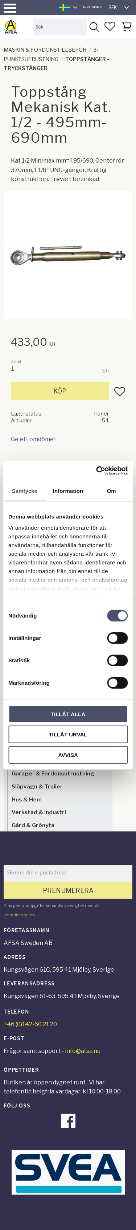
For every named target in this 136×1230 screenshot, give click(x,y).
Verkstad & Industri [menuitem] (39, 812)
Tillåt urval (68, 734)
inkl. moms (92, 7)
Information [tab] (68, 490)
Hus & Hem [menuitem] (27, 799)
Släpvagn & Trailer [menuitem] (37, 786)
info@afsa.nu (82, 1051)
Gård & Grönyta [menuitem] (33, 825)
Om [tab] (111, 490)
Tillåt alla (68, 714)
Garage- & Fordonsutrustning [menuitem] (53, 773)
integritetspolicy (19, 914)
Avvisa (68, 755)
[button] (10, 8)
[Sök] (94, 26)
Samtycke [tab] (24, 490)
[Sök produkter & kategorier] (60, 26)
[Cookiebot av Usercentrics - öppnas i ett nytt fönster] (97, 471)
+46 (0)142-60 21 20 (30, 1024)
